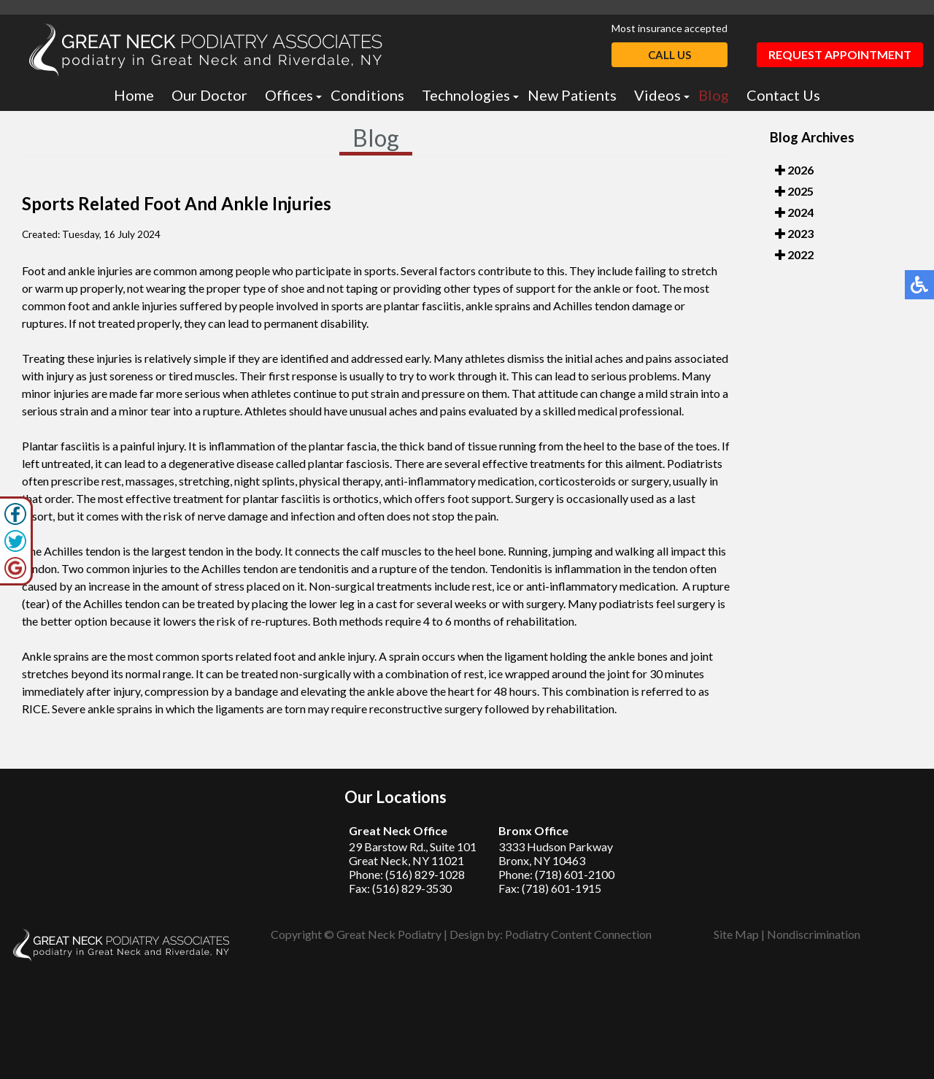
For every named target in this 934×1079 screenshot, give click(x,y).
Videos (657, 95)
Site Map (736, 934)
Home (134, 95)
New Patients (572, 95)
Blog (713, 95)
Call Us (669, 54)
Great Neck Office (398, 830)
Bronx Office (533, 830)
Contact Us (783, 95)
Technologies (466, 95)
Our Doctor (209, 95)
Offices (289, 95)
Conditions (367, 95)
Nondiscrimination (813, 934)
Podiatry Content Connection (578, 934)
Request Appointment (839, 54)
